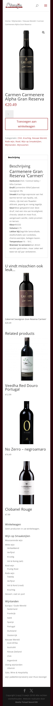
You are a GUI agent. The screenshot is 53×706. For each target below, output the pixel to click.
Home (7, 21)
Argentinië (12, 660)
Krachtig (27, 138)
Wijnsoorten (23, 145)
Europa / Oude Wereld (15, 605)
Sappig (10, 576)
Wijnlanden (16, 21)
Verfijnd (11, 552)
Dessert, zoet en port (15, 594)
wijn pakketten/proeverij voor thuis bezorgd (25, 677)
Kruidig (10, 556)
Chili (20, 138)
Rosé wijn (9, 565)
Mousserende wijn (14, 540)
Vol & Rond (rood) (15, 585)
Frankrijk (11, 613)
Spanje (10, 622)
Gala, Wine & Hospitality (16, 672)
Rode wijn (9, 141)
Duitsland (11, 630)
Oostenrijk (12, 635)
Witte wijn (10, 544)
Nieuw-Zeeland (14, 651)
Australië (11, 647)
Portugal (11, 626)
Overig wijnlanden (13, 664)
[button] (43, 32)
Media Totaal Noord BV (26, 702)
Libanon (11, 668)
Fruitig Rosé (12, 569)
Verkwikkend (13, 548)
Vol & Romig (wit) (15, 561)
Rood (18, 141)
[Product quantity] (9, 114)
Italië (9, 617)
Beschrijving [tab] (14, 157)
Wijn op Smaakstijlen (31, 141)
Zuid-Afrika (12, 643)
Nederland (12, 609)
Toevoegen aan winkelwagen (26, 124)
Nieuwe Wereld (29, 21)
